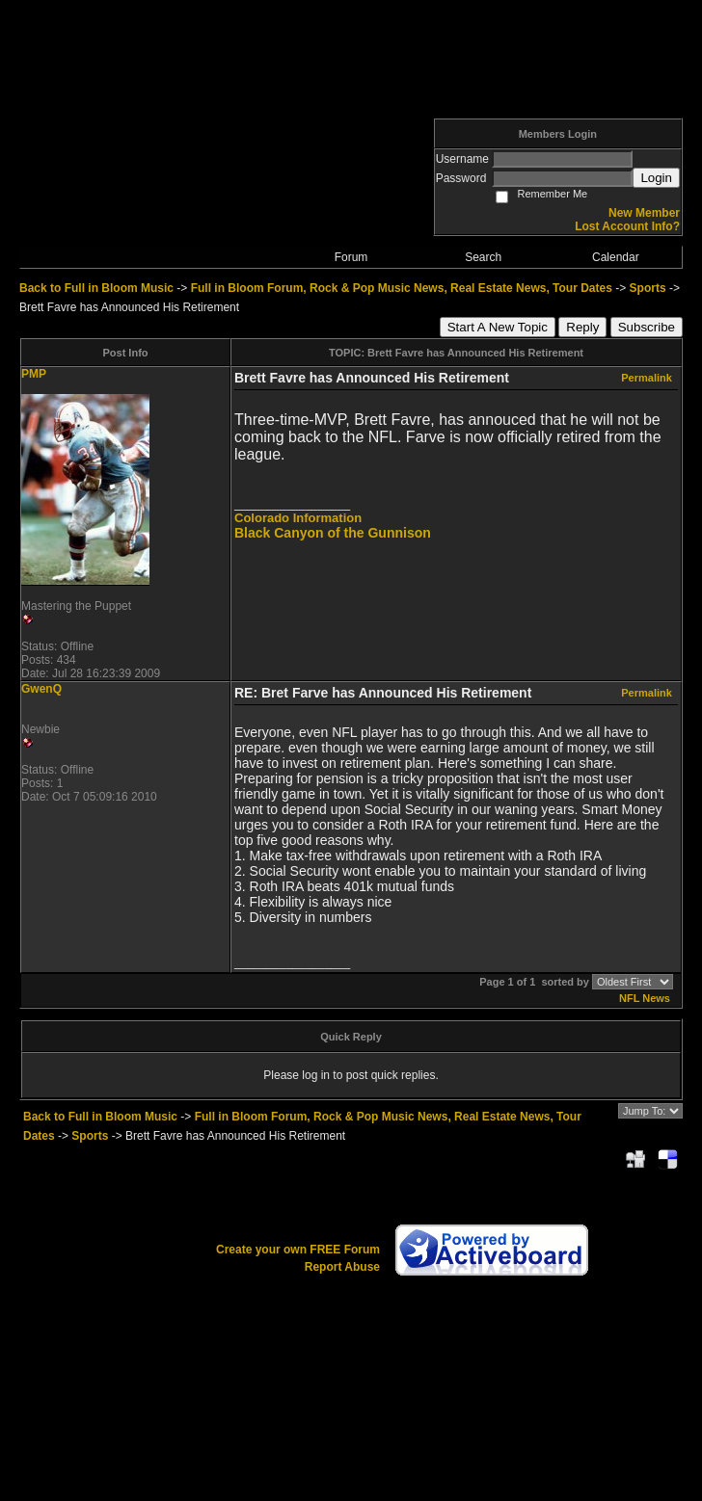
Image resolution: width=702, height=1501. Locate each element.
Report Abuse (342, 1267)
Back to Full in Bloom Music (96, 288)
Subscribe (646, 327)
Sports (648, 288)
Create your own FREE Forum (298, 1249)
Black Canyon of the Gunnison (332, 532)
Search (483, 257)
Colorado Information (298, 518)
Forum (351, 257)
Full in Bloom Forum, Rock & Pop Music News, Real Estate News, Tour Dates (401, 288)
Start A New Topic (497, 327)
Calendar (615, 257)
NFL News (644, 998)
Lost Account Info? (627, 226)
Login (656, 178)
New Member (644, 213)
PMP (33, 374)
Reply (582, 327)
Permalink (646, 377)
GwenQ (41, 689)
